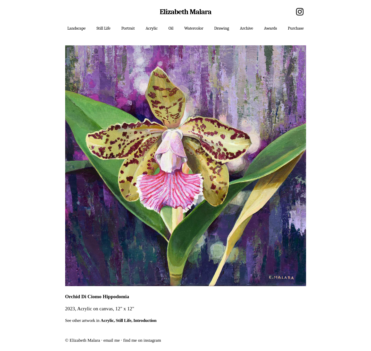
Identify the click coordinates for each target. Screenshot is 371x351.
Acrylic (107, 320)
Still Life (123, 320)
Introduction (145, 320)
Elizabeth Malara (185, 11)
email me (111, 340)
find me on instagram (142, 340)
